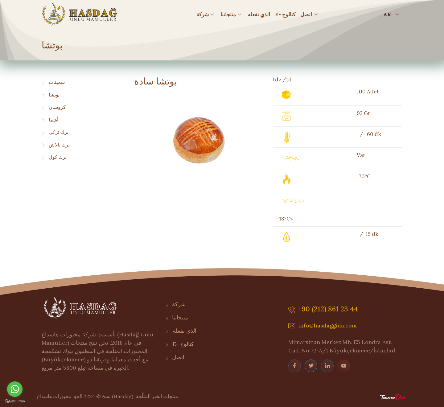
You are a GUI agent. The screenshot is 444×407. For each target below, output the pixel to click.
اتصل (306, 14)
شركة (202, 14)
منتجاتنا (228, 14)
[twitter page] (311, 366)
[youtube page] (343, 366)
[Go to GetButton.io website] (15, 401)
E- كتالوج (285, 14)
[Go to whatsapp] (15, 389)
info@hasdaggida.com (322, 326)
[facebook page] (294, 366)
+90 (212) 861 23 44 (323, 309)
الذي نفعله (259, 14)
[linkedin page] (327, 366)
